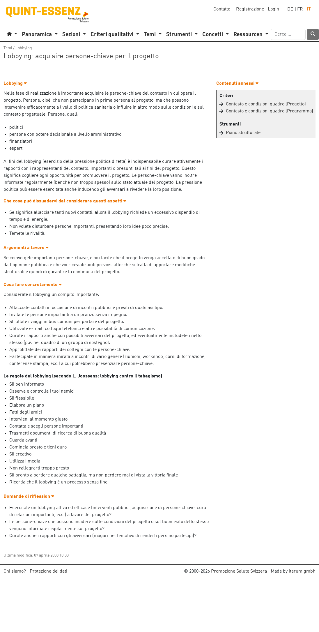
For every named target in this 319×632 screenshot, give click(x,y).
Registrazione (250, 9)
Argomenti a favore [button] (26, 248)
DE (290, 9)
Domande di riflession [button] (28, 496)
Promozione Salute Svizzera (239, 571)
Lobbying (23, 48)
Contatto (221, 9)
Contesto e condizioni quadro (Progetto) (266, 104)
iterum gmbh (302, 571)
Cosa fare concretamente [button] (32, 285)
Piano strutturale (243, 132)
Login (273, 9)
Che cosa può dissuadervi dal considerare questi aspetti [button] (64, 201)
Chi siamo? (14, 571)
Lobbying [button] (15, 83)
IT (309, 9)
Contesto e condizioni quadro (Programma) (269, 111)
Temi (7, 48)
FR (300, 9)
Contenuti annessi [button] (237, 83)
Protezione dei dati (48, 571)
